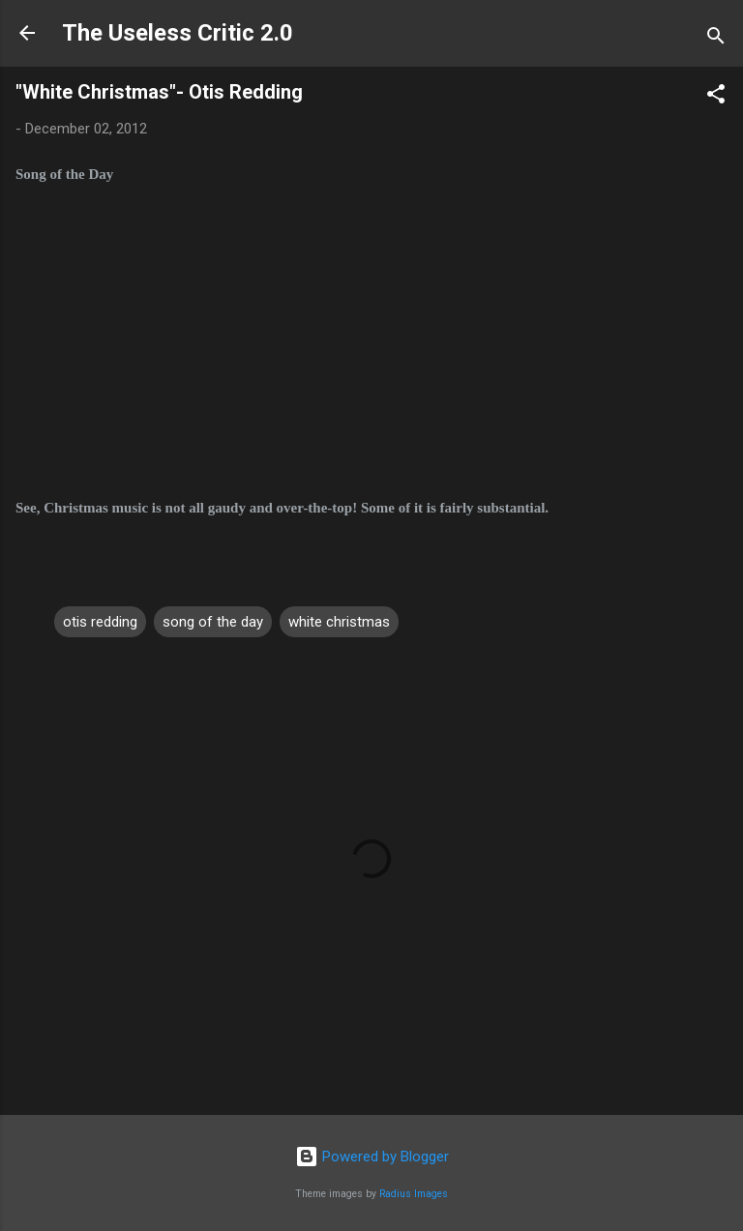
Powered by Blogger (372, 1156)
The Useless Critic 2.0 (177, 32)
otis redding (100, 621)
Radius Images (413, 1193)
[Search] (716, 39)
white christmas (339, 621)
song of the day (213, 621)
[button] (716, 97)
